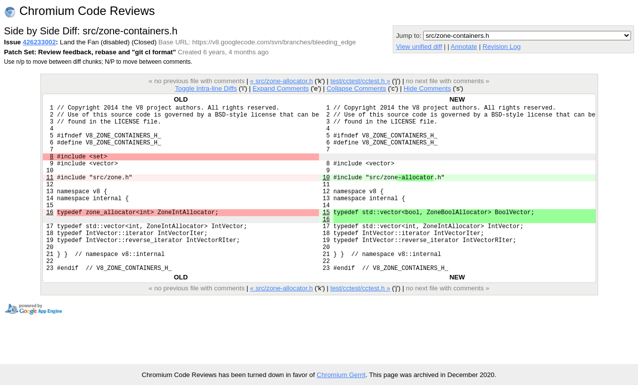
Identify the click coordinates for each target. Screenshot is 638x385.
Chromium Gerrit (341, 375)
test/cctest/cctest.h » (360, 81)
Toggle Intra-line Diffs (206, 88)
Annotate (464, 46)
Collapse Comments (356, 88)
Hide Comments (427, 88)
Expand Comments (281, 88)
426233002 (39, 42)
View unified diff (419, 46)
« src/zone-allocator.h (281, 81)
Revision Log (501, 46)
